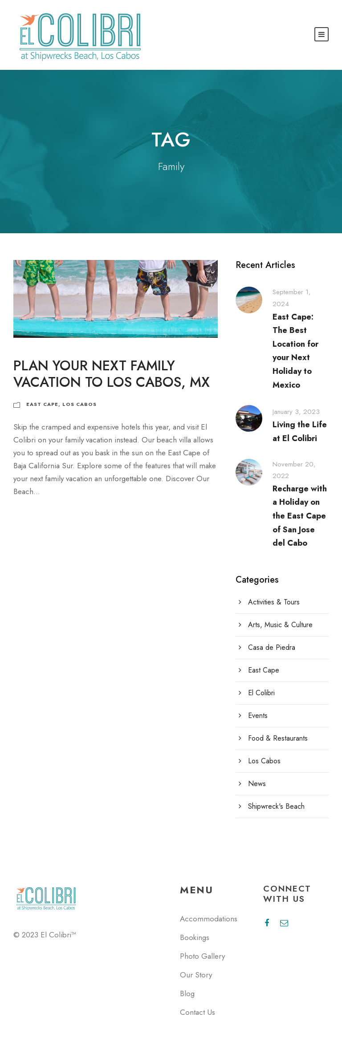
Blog (187, 993)
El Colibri (261, 693)
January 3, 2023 (296, 412)
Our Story (196, 974)
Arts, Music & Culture (280, 625)
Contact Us (197, 1012)
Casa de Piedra (271, 647)
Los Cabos (79, 404)
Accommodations (208, 918)
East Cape (42, 404)
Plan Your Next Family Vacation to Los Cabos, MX (111, 374)
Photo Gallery (202, 956)
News (257, 783)
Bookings (194, 937)
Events (258, 715)
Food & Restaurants (278, 738)
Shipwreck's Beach (276, 806)
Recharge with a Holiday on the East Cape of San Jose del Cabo (300, 516)
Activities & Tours (274, 602)
